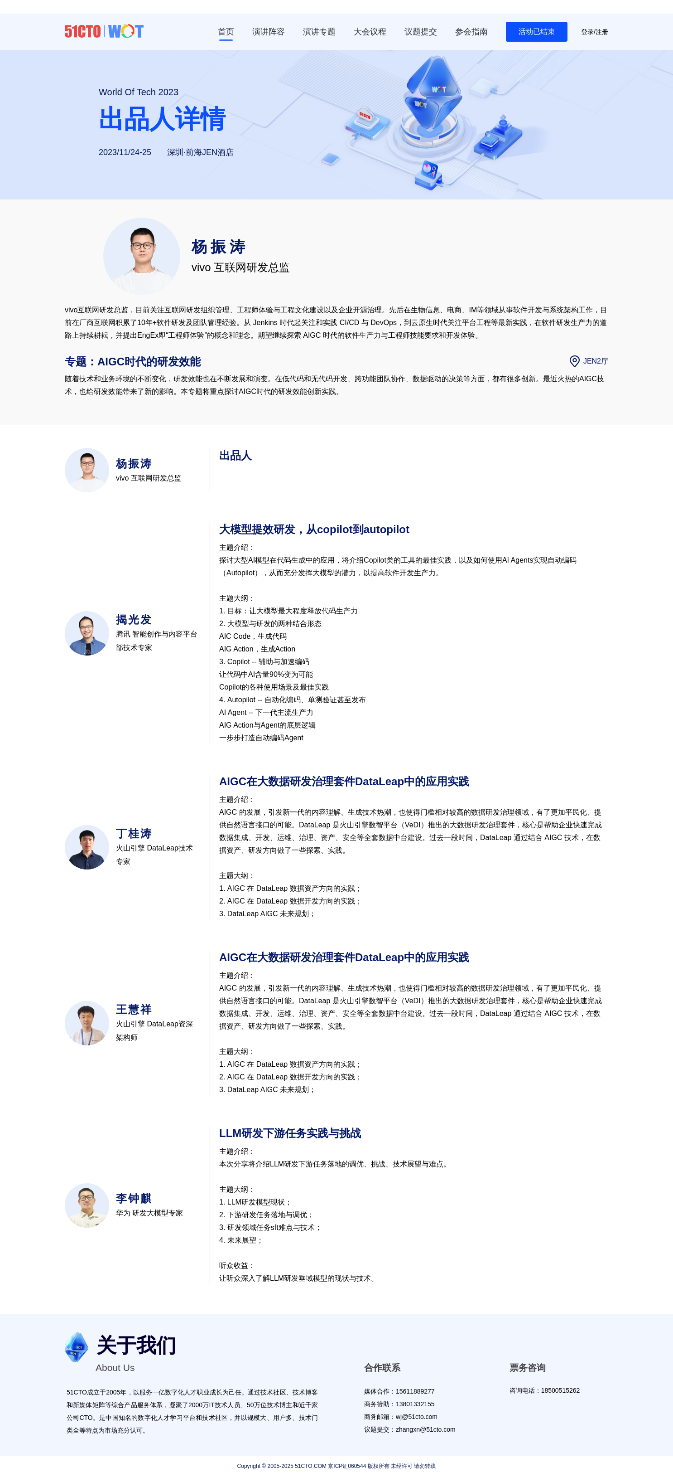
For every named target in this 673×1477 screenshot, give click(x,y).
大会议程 (370, 31)
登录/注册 (594, 32)
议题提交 (420, 31)
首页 (226, 31)
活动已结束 (537, 31)
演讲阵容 (268, 31)
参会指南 (471, 31)
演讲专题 (319, 31)
